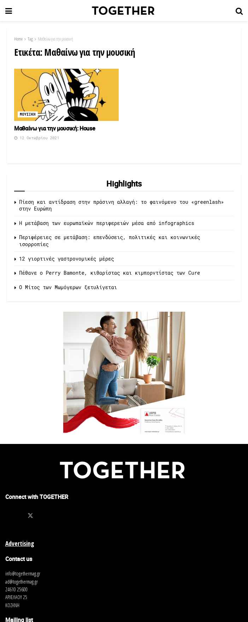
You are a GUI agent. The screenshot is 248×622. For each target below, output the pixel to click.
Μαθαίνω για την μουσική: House (54, 128)
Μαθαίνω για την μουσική (55, 39)
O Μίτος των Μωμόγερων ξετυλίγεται (68, 287)
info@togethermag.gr (22, 573)
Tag (30, 39)
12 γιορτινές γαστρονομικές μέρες (66, 258)
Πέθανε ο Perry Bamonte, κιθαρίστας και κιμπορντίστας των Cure (109, 272)
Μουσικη (28, 114)
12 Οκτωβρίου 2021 (36, 137)
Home (18, 39)
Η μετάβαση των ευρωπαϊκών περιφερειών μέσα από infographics (106, 223)
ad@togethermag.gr (21, 581)
